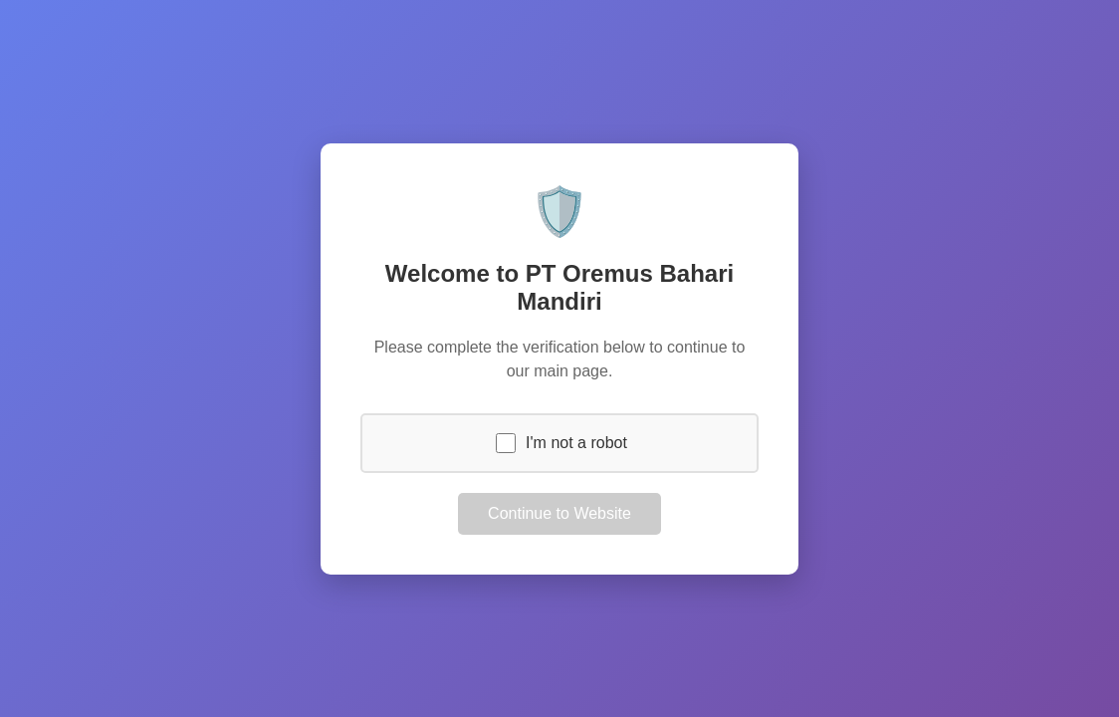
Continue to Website (559, 513)
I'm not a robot (576, 442)
